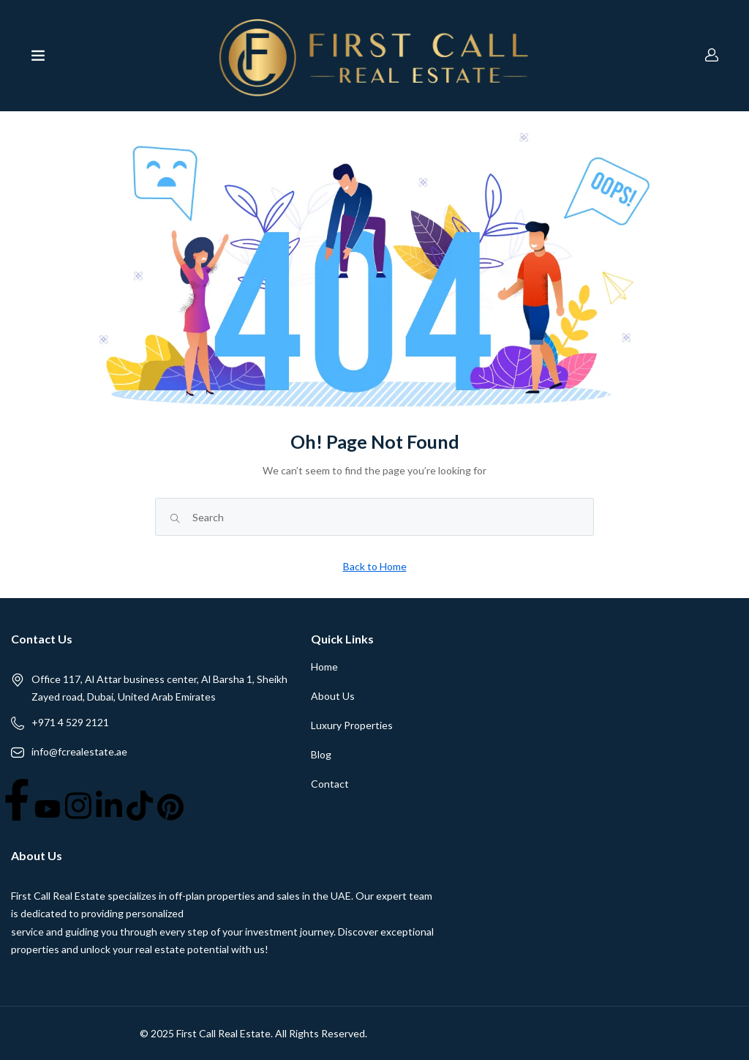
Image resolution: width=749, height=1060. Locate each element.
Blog (321, 754)
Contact (330, 783)
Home (324, 666)
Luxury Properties (352, 725)
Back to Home (375, 566)
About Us (333, 696)
